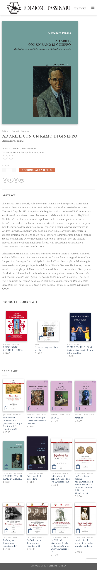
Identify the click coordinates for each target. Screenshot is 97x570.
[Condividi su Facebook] (10, 180)
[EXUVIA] (61, 396)
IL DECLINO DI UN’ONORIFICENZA (13, 348)
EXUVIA (55, 418)
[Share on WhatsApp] (5, 180)
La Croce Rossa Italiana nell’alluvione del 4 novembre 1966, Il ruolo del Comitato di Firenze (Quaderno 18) (84, 485)
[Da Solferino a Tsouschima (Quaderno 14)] (37, 518)
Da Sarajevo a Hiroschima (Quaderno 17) (10, 543)
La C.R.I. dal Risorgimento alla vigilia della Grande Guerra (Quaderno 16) (60, 546)
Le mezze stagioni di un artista (46, 348)
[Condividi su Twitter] (16, 180)
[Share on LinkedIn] (21, 180)
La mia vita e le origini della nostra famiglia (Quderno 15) (84, 544)
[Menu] (93, 7)
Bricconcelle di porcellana (34, 477)
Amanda (79, 418)
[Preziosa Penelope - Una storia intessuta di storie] (37, 396)
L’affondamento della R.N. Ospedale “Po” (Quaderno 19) (60, 479)
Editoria (6, 131)
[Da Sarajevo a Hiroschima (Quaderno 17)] (13, 518)
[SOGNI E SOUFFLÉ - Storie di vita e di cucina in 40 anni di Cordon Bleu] (80, 327)
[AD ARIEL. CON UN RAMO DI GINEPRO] (13, 455)
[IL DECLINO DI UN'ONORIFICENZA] (16, 326)
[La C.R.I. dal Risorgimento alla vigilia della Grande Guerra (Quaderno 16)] (61, 518)
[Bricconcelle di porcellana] (37, 453)
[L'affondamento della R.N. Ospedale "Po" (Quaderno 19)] (61, 454)
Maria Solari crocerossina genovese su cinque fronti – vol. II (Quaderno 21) (12, 423)
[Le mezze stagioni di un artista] (48, 331)
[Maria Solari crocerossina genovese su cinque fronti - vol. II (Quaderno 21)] (13, 395)
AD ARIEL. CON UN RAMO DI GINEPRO (12, 477)
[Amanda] (85, 396)
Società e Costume (20, 131)
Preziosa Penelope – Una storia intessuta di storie (36, 420)
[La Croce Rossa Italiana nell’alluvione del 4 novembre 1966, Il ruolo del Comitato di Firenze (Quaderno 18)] (85, 454)
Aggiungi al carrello (37, 170)
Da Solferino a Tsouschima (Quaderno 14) (34, 543)
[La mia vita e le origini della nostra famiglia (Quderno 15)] (85, 518)
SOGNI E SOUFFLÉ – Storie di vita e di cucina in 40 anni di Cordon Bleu (80, 350)
